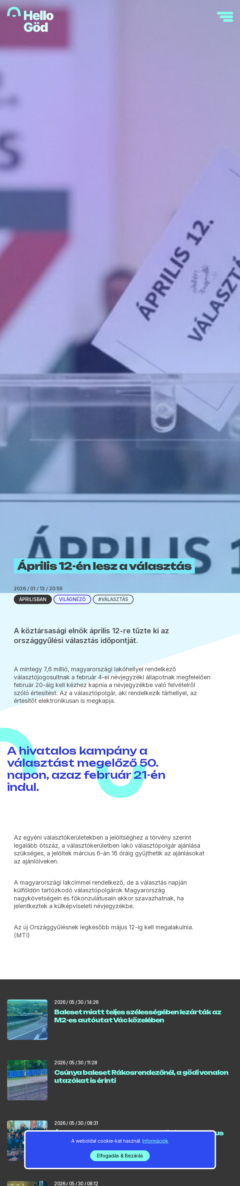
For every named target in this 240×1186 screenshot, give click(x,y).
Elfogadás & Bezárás (120, 1155)
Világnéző (72, 599)
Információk (155, 1141)
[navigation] (225, 17)
